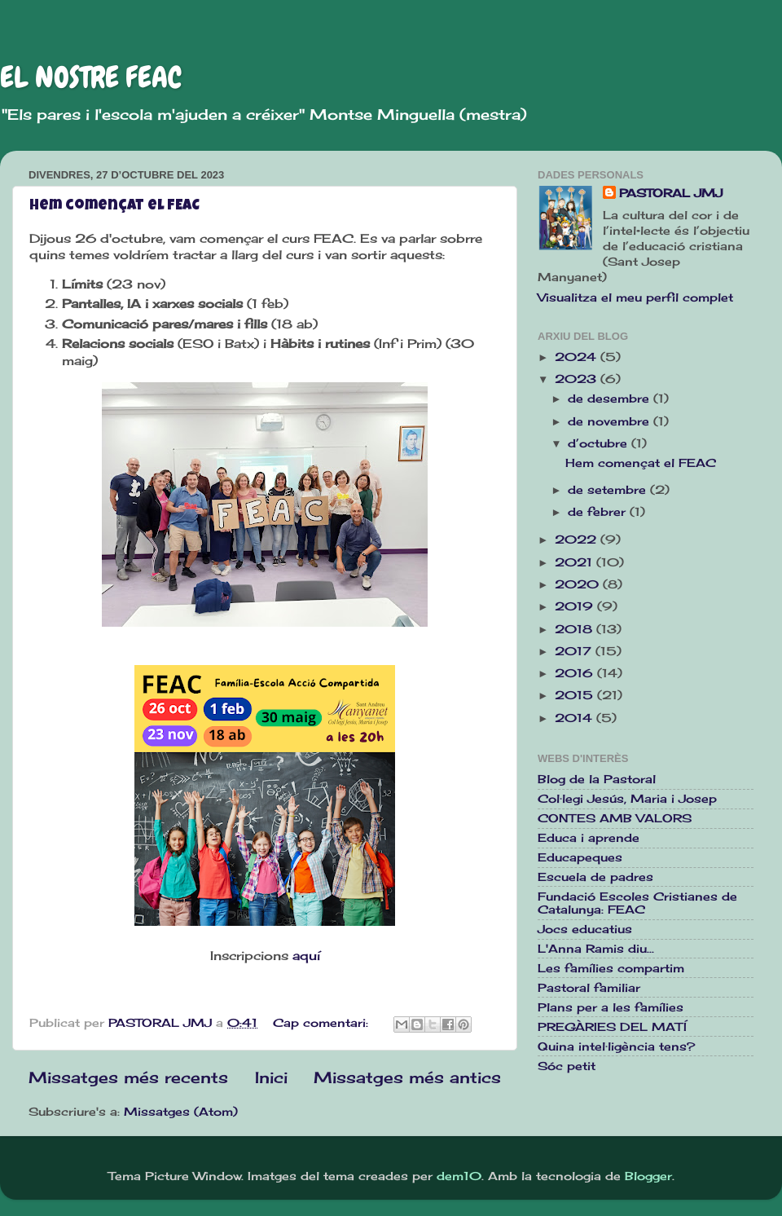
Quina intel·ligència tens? (616, 1046)
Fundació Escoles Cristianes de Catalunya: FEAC (637, 903)
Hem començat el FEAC (114, 206)
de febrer (599, 511)
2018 (575, 629)
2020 (579, 584)
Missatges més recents (128, 1077)
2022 (577, 539)
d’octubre (599, 443)
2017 (575, 651)
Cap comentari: (322, 1022)
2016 (576, 673)
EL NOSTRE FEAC (91, 77)
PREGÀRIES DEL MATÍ (612, 1026)
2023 (577, 379)
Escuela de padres (595, 876)
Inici (271, 1077)
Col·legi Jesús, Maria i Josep (627, 798)
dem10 (459, 1176)
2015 (576, 695)
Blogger (648, 1176)
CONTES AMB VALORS (615, 818)
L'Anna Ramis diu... (596, 948)
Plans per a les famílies (610, 1007)
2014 (575, 718)
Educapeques (580, 857)
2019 (576, 606)
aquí (306, 955)
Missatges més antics (407, 1077)
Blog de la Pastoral (597, 779)
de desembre (610, 398)
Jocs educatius (585, 929)
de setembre (609, 489)
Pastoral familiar (589, 987)
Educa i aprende (588, 837)
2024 (577, 356)
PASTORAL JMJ (671, 193)
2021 (575, 562)
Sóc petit (566, 1066)
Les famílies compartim (611, 968)
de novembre (610, 421)
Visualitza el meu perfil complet (635, 297)
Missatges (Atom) (181, 1111)
